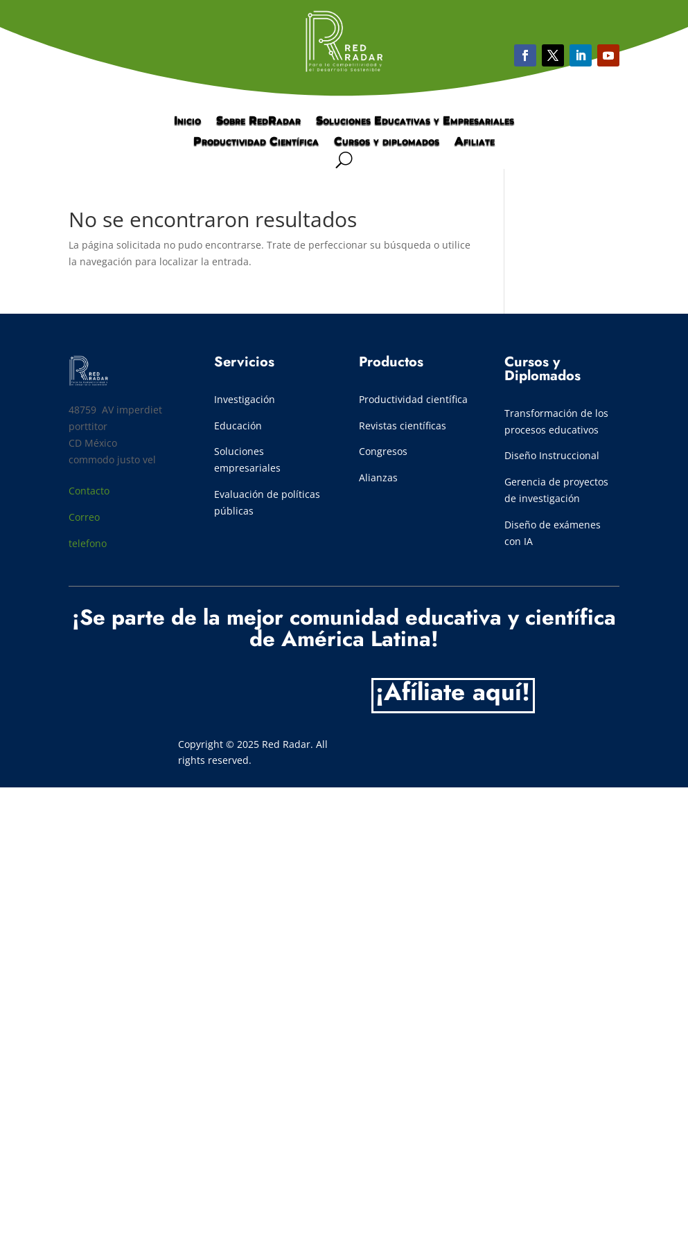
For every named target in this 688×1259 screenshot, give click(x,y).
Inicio (187, 121)
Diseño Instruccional (551, 455)
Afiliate (475, 142)
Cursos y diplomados (386, 142)
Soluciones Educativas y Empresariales (415, 121)
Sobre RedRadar (258, 121)
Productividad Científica (256, 142)
